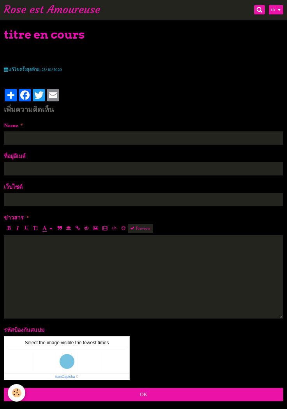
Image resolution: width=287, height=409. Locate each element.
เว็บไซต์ (13, 187)
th (273, 9)
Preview (140, 228)
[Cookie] (16, 393)
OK (143, 394)
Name (11, 125)
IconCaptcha (65, 377)
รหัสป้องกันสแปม (24, 330)
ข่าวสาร (14, 217)
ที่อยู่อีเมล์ (15, 156)
